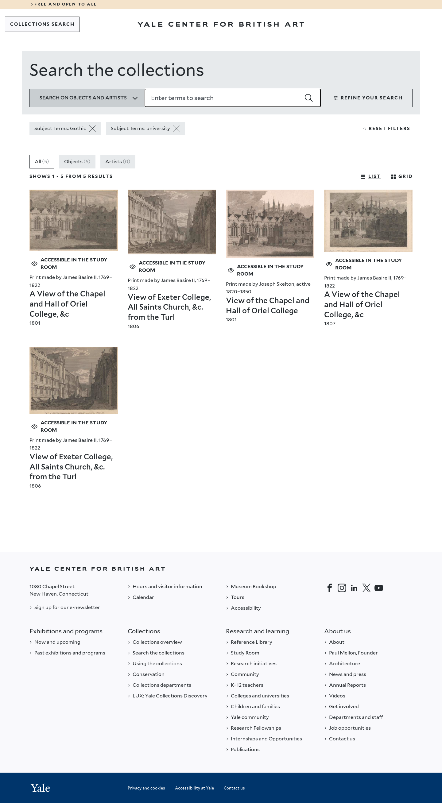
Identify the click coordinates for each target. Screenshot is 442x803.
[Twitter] (366, 588)
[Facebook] (330, 588)
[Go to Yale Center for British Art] (221, 24)
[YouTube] (379, 588)
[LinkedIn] (354, 588)
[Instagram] (342, 588)
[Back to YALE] (221, 569)
